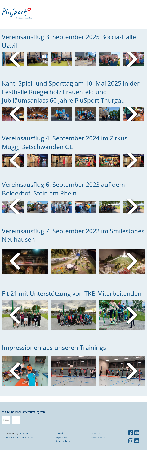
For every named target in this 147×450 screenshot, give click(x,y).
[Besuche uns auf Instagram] (130, 441)
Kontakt (59, 433)
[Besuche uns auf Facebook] (130, 433)
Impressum (62, 437)
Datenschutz (63, 441)
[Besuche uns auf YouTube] (136, 433)
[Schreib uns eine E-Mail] (136, 441)
